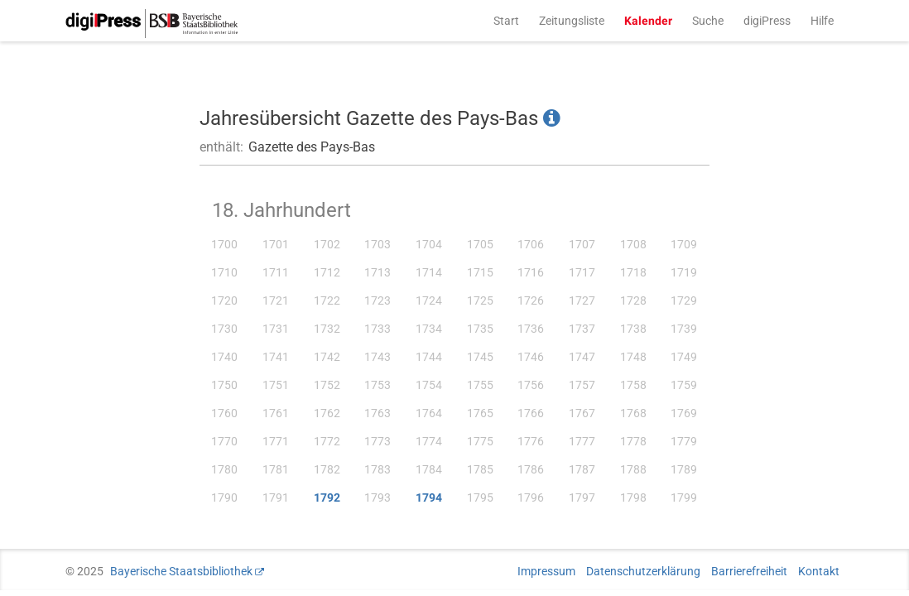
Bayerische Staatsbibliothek (181, 571)
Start (506, 20)
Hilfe (822, 20)
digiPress (767, 20)
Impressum (546, 571)
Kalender (648, 20)
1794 (429, 497)
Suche (708, 20)
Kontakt (818, 571)
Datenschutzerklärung (643, 571)
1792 (327, 497)
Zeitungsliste (571, 20)
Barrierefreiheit (749, 571)
